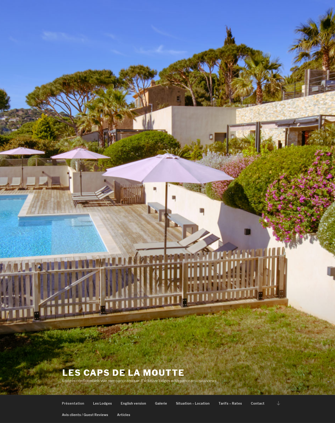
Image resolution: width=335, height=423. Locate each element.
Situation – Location (193, 403)
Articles (123, 415)
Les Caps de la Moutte (123, 373)
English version (133, 403)
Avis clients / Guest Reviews (85, 415)
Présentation (73, 403)
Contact (258, 403)
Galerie (161, 403)
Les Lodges (102, 403)
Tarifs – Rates (230, 403)
